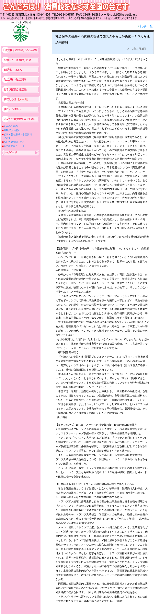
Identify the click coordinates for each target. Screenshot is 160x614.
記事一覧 (145, 26)
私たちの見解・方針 (14, 142)
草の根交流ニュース (14, 146)
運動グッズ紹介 (12, 130)
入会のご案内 (11, 126)
